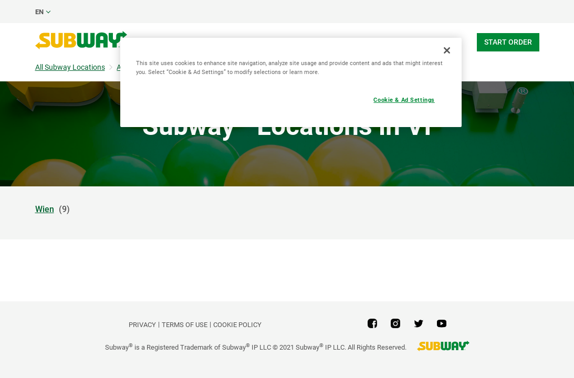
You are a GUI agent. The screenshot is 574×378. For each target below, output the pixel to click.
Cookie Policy (237, 325)
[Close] (446, 50)
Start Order (508, 42)
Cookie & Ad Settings (403, 99)
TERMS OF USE (184, 325)
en (39, 11)
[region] (291, 82)
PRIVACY (142, 325)
